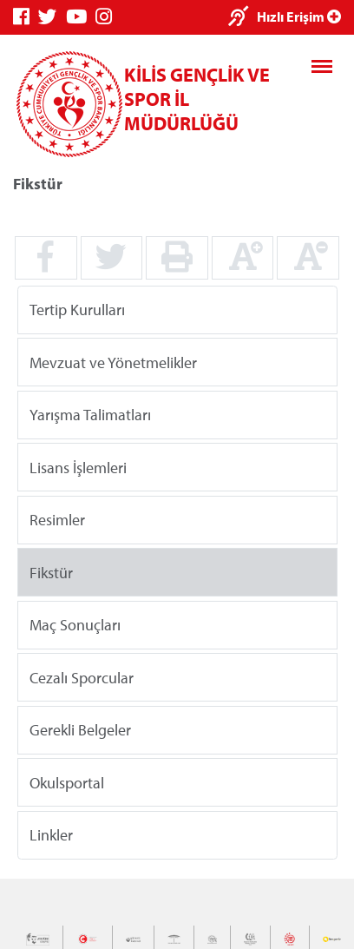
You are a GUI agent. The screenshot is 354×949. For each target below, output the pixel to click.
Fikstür (51, 572)
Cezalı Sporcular (82, 677)
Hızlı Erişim (299, 16)
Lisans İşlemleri (78, 467)
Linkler (51, 835)
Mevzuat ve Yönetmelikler (113, 362)
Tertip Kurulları (77, 310)
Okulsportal (67, 782)
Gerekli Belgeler (80, 730)
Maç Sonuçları (75, 625)
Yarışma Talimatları (90, 415)
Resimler (57, 520)
